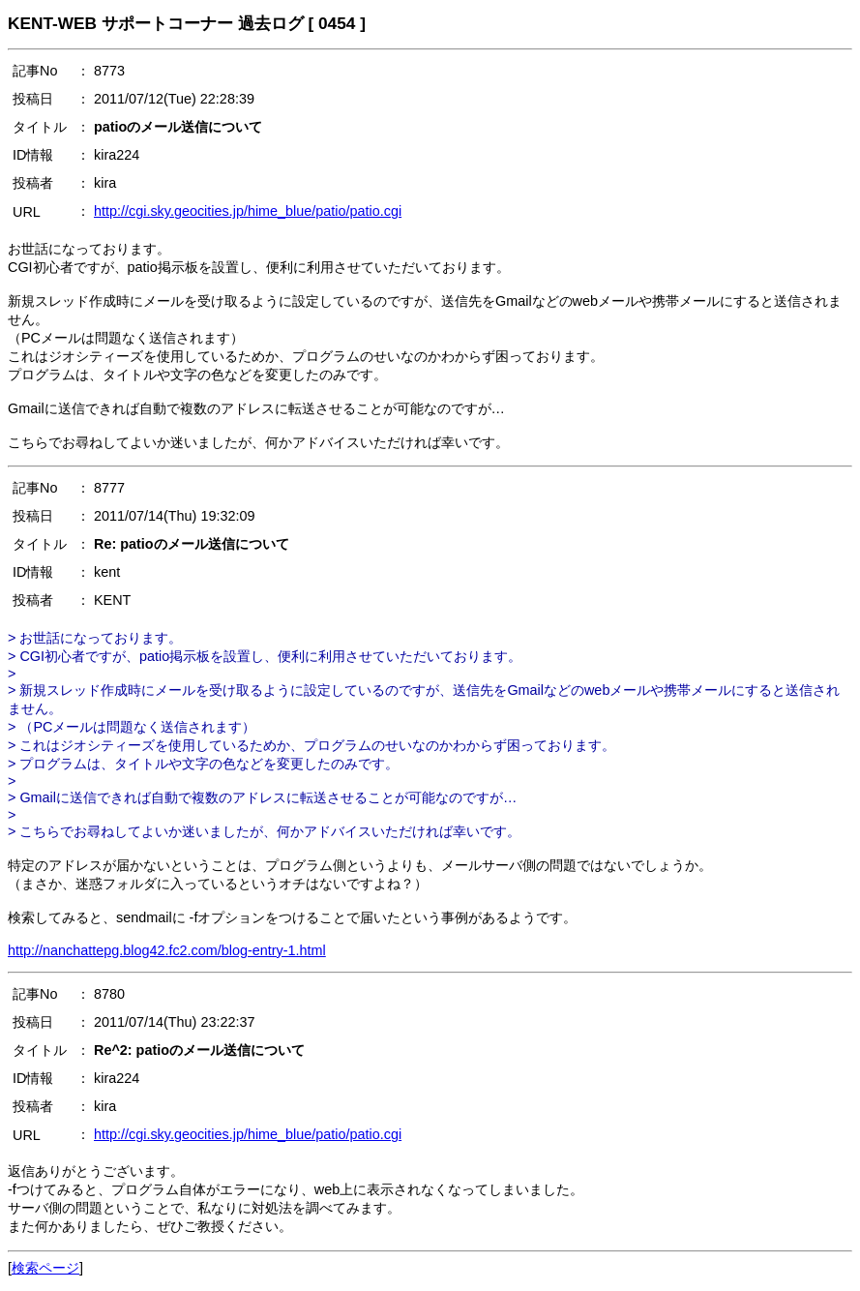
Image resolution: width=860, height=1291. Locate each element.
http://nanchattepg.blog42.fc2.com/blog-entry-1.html (167, 950)
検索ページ (45, 1268)
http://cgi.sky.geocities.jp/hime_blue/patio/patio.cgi (247, 211)
